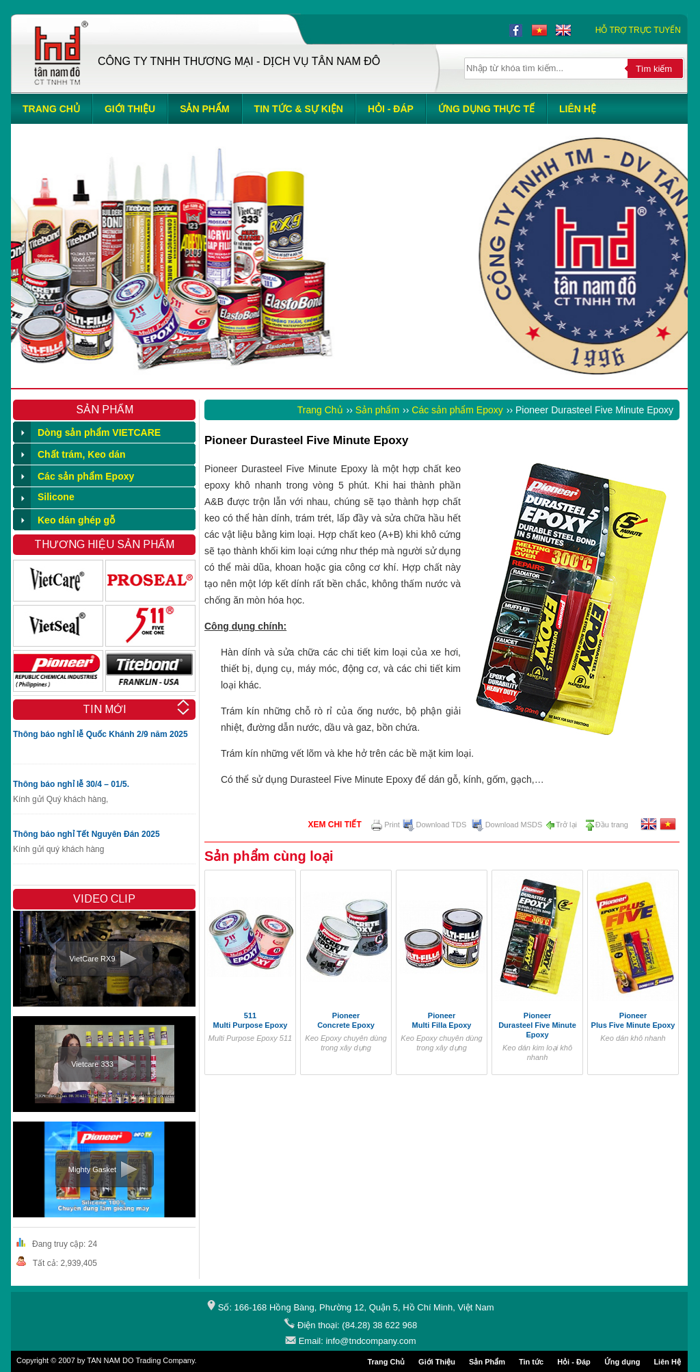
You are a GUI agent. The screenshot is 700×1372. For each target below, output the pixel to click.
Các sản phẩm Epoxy (457, 409)
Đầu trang (606, 824)
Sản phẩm (377, 409)
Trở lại (561, 824)
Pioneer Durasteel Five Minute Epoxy (537, 1025)
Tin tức (531, 1362)
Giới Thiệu (436, 1362)
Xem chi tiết (334, 824)
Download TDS (435, 824)
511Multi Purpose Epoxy (250, 1020)
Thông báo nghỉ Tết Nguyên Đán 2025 (86, 834)
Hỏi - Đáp (574, 1362)
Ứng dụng (622, 1362)
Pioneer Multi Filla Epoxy (442, 1020)
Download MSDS (507, 824)
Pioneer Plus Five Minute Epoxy (633, 1020)
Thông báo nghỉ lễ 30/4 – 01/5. (71, 784)
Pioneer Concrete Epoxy (346, 1020)
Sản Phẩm (487, 1362)
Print (385, 824)
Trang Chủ (320, 409)
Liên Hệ (667, 1362)
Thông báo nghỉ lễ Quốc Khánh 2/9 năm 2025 (100, 734)
